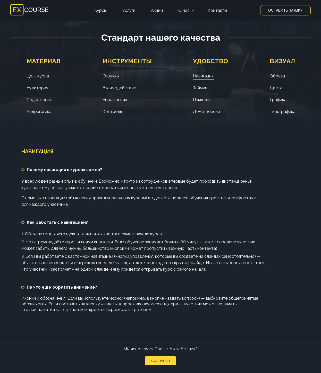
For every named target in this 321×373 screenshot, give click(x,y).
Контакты (217, 10)
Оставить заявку (285, 10)
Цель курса (38, 76)
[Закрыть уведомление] (317, 342)
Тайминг (201, 87)
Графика (278, 99)
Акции (157, 10)
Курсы (100, 10)
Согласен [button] (160, 361)
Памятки (201, 99)
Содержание (39, 99)
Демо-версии (206, 111)
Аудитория (37, 87)
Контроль (112, 111)
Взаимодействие (119, 87)
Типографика (282, 111)
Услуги (129, 10)
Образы (277, 76)
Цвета (276, 87)
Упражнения (115, 99)
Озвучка (111, 76)
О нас (184, 10)
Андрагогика (39, 111)
